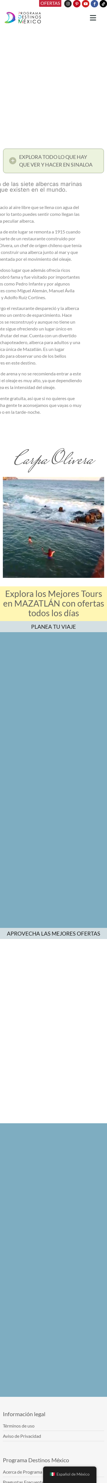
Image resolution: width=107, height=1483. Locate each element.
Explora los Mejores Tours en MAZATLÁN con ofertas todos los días (53, 603)
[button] (53, 163)
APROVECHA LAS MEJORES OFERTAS (53, 933)
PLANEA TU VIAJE (53, 626)
